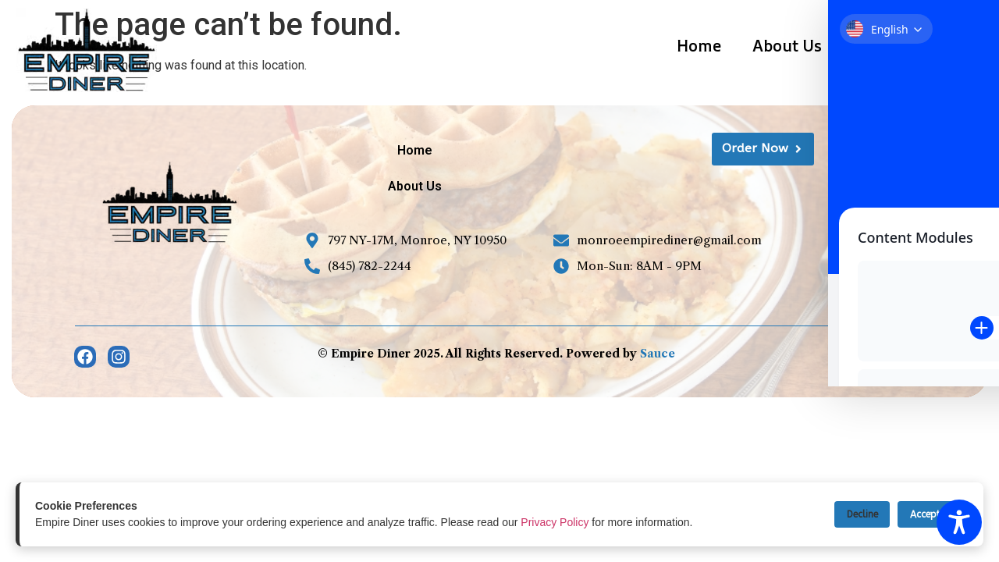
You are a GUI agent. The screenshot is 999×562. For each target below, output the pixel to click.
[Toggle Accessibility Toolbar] (959, 522)
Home (699, 45)
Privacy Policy (554, 522)
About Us (787, 45)
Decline (845, 514)
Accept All (927, 514)
